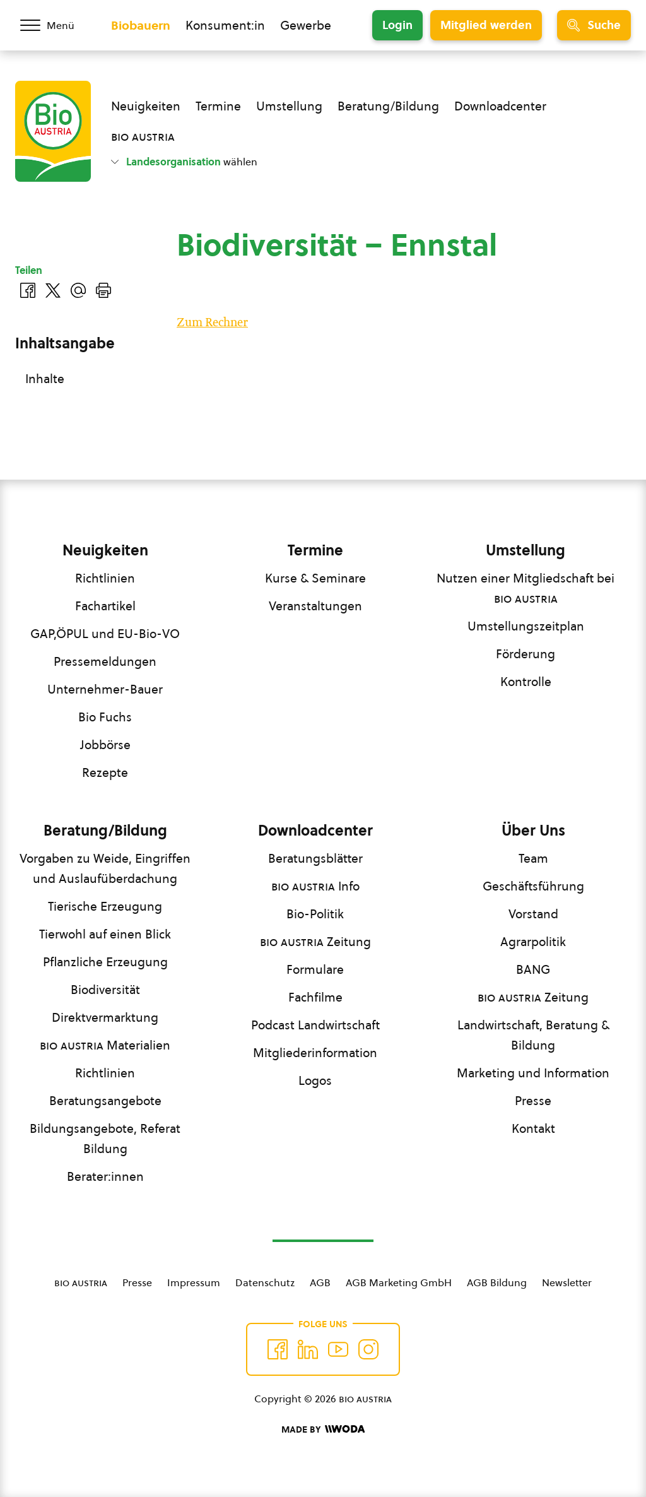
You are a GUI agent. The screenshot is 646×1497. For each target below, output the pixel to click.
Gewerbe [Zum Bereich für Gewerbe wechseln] (305, 25)
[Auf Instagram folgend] (368, 1349)
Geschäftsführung (533, 886)
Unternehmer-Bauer (105, 689)
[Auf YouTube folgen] (338, 1349)
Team (533, 858)
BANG (533, 969)
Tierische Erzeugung (105, 906)
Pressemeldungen (105, 661)
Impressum (193, 1282)
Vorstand (533, 914)
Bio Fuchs (105, 717)
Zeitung (315, 941)
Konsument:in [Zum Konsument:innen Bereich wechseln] (225, 25)
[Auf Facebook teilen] (27, 290)
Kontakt (533, 1128)
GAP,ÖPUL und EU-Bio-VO (105, 633)
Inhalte (44, 378)
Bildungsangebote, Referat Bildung (105, 1138)
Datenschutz (265, 1282)
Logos (315, 1080)
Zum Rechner (212, 323)
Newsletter (567, 1282)
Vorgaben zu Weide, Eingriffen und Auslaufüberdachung (105, 868)
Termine (218, 106)
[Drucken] (103, 290)
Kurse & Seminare (315, 578)
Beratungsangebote (105, 1100)
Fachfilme (315, 997)
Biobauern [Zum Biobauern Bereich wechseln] (140, 25)
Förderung (525, 654)
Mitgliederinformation (315, 1052)
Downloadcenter (500, 106)
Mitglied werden (486, 25)
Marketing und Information (533, 1073)
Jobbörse (105, 745)
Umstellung (289, 106)
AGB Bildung (497, 1282)
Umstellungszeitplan (525, 626)
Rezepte (105, 772)
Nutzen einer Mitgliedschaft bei (525, 588)
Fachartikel (105, 606)
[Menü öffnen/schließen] (55, 25)
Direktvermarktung (105, 1017)
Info (315, 886)
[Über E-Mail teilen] (78, 290)
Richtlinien (105, 578)
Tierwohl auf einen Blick (105, 934)
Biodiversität (105, 989)
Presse (533, 1100)
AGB (320, 1282)
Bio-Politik (315, 914)
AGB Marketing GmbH (399, 1282)
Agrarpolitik (533, 941)
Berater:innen (105, 1176)
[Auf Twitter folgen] (308, 1349)
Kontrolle (525, 681)
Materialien (105, 1045)
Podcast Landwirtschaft (315, 1025)
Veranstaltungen (315, 606)
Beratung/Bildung (388, 106)
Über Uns (533, 830)
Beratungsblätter (315, 858)
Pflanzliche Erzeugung (105, 962)
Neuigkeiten (145, 106)
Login (397, 25)
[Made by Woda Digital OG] (323, 1429)
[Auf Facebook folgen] (277, 1349)
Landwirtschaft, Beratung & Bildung (533, 1035)
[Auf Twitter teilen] (53, 290)
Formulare (315, 969)
